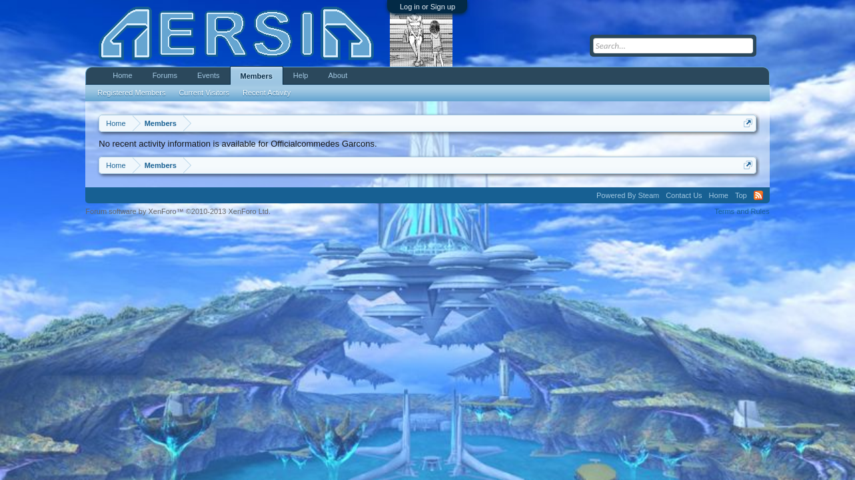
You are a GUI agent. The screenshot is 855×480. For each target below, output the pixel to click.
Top (741, 195)
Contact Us (684, 195)
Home (122, 75)
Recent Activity (267, 93)
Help (301, 75)
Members (257, 76)
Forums (165, 75)
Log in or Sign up (427, 7)
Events (208, 75)
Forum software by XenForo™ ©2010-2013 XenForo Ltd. (178, 211)
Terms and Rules (742, 211)
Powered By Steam (627, 195)
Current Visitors (204, 93)
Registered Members (131, 93)
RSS (758, 195)
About (337, 75)
